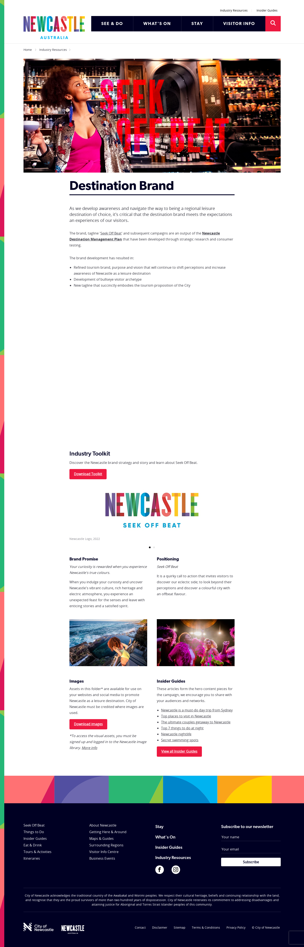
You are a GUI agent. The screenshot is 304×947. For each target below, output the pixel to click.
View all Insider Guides (179, 751)
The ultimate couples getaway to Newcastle (196, 722)
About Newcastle (102, 825)
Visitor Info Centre (104, 851)
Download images (88, 724)
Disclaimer (159, 927)
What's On (165, 837)
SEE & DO (112, 24)
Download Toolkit (88, 474)
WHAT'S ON (157, 24)
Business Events (102, 858)
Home (27, 50)
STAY (197, 24)
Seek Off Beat (111, 233)
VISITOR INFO (239, 24)
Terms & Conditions (206, 927)
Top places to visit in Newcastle (186, 716)
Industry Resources (234, 10)
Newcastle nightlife (176, 734)
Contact (140, 927)
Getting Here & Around (107, 832)
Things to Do (33, 832)
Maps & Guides (101, 838)
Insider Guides (267, 10)
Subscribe (251, 862)
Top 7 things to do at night (182, 728)
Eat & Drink (32, 845)
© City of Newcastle (266, 927)
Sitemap (179, 927)
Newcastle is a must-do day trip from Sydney (197, 710)
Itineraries (31, 858)
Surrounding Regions (106, 845)
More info (89, 747)
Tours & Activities (37, 851)
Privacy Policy (235, 927)
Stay (159, 827)
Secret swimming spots (179, 740)
